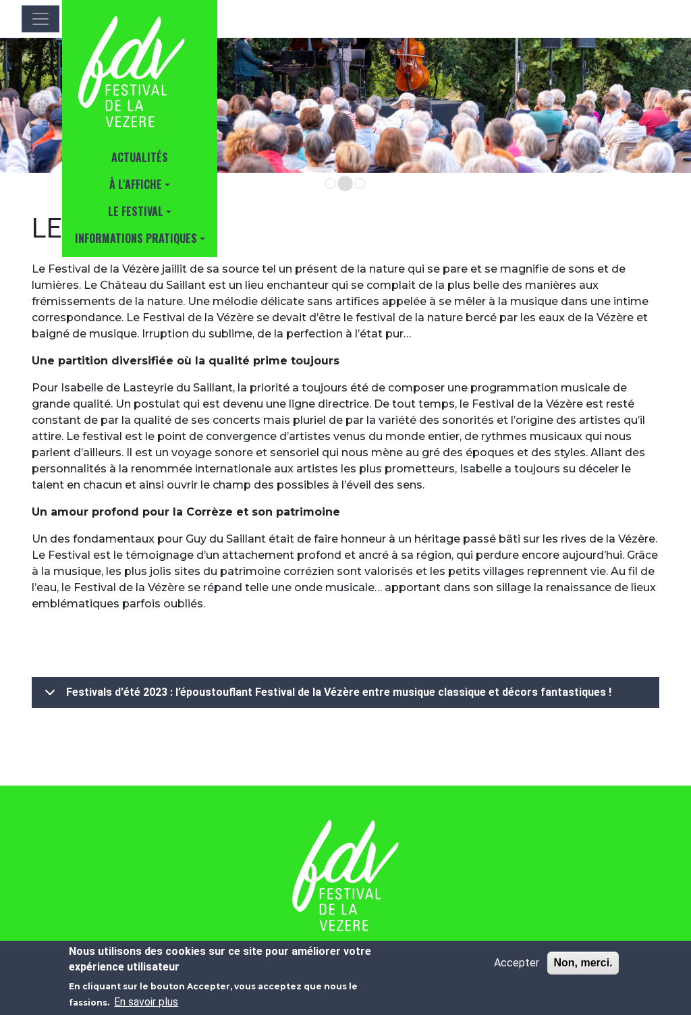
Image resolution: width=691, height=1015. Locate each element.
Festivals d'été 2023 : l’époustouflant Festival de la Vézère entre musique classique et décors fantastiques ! (325, 696)
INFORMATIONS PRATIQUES (136, 238)
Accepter (516, 962)
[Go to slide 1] (330, 183)
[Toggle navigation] (40, 18)
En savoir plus (146, 1001)
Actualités (139, 157)
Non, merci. (582, 962)
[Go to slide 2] (345, 183)
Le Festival (135, 211)
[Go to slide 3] (360, 183)
